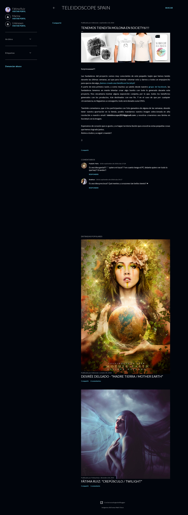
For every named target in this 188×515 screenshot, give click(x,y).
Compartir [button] (56, 23)
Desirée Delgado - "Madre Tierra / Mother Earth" (122, 376)
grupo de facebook (158, 86)
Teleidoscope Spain (86, 7)
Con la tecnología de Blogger (112, 502)
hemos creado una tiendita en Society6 (117, 83)
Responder (93, 174)
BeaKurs (92, 180)
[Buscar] (169, 8)
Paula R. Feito (94, 164)
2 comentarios (95, 381)
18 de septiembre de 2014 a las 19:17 (109, 180)
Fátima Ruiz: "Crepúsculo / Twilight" (111, 481)
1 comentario (95, 486)
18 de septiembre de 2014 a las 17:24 (113, 164)
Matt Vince (120, 507)
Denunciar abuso (13, 66)
